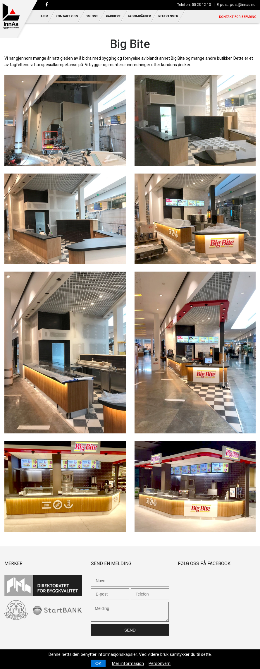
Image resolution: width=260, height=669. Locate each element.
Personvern (160, 663)
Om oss (92, 16)
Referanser (168, 16)
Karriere (113, 16)
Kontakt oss (67, 16)
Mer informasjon (128, 663)
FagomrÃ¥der (139, 16)
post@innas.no (243, 4)
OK (98, 663)
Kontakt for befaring (237, 17)
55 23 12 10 (201, 4)
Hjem (43, 16)
